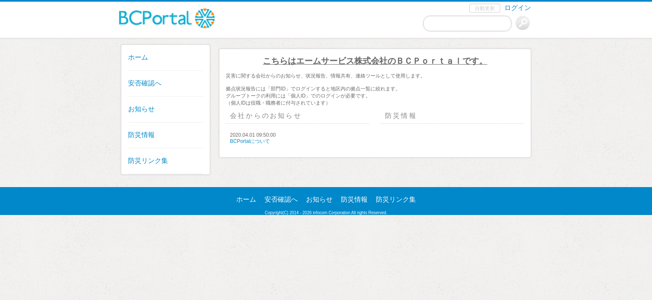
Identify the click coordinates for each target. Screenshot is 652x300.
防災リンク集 (148, 160)
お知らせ (141, 108)
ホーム (138, 57)
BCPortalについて (250, 141)
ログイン (517, 7)
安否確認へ (144, 83)
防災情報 (141, 134)
